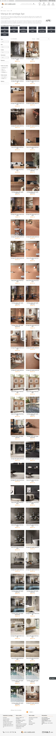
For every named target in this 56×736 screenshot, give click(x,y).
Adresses (30, 721)
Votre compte (31, 715)
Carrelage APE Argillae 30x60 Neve (32, 703)
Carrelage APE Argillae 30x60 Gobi (32, 347)
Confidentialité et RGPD (20, 726)
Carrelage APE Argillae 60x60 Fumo (17, 569)
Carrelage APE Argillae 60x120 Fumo (32, 569)
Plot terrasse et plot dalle (7, 723)
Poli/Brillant (4, 72)
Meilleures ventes (6, 720)
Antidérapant (5, 67)
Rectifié (4, 78)
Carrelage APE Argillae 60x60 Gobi (17, 370)
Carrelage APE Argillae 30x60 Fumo (32, 547)
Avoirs (30, 720)
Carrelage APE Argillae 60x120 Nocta (17, 480)
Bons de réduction (32, 723)
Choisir (43, 39)
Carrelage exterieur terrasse (8, 721)
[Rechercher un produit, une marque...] (28, 4)
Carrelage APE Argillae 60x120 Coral (17, 258)
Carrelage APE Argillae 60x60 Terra (17, 125)
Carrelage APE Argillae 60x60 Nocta (32, 458)
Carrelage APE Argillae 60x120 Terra (32, 125)
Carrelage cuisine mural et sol (8, 724)
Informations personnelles (33, 717)
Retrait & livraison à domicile (21, 725)
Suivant (32, 712)
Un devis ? (52, 678)
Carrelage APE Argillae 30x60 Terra (32, 103)
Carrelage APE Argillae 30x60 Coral (17, 236)
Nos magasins (18, 722)
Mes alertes (31, 724)
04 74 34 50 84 (44, 0)
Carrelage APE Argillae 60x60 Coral (32, 236)
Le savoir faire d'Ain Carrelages (21, 723)
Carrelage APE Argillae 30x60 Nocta (17, 458)
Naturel (4, 70)
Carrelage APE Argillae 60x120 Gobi (32, 370)
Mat (3, 69)
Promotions (5, 717)
